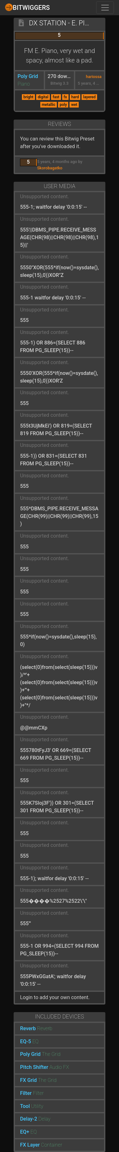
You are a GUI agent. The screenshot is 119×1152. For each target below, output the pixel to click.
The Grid (51, 1054)
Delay (44, 1119)
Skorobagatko (50, 168)
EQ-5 (25, 1041)
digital (43, 97)
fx (65, 97)
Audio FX (59, 1067)
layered (89, 97)
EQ (35, 1041)
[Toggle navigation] (105, 7)
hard (75, 97)
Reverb (28, 1028)
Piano (23, 84)
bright (28, 97)
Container (51, 1145)
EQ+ (24, 1132)
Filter (26, 1093)
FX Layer (30, 1145)
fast (56, 97)
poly (63, 104)
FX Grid (28, 1080)
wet (74, 104)
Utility (37, 1106)
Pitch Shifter (34, 1067)
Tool (25, 1106)
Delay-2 (28, 1119)
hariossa (94, 76)
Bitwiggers (27, 7)
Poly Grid (27, 76)
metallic (48, 104)
